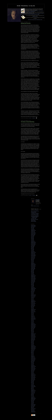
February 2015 (33, 327)
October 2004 (33, 231)
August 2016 (33, 345)
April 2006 (32, 247)
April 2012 (32, 307)
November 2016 (33, 347)
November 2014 (33, 325)
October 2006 (33, 253)
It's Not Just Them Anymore (35, 215)
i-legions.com (30, 12)
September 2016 (33, 346)
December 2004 (33, 233)
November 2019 (33, 377)
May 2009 (32, 284)
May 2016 (32, 342)
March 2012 (32, 306)
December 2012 (33, 311)
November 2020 (33, 386)
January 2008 (33, 267)
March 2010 (32, 291)
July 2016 (32, 344)
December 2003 (33, 226)
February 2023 (33, 399)
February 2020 (33, 379)
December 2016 (33, 348)
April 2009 (32, 283)
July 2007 (32, 262)
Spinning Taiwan (33, 220)
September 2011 (33, 301)
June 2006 (32, 249)
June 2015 (32, 331)
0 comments (34, 195)
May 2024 (32, 407)
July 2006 (32, 250)
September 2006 (33, 252)
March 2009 (32, 282)
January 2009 (33, 280)
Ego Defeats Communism (34, 219)
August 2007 (33, 263)
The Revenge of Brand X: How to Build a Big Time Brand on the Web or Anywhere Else (34, 11)
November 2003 (33, 225)
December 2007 (33, 266)
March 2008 (32, 269)
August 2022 (33, 397)
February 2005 (33, 234)
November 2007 (33, 265)
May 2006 (32, 248)
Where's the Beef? (33, 221)
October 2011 (33, 302)
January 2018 (33, 360)
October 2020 (33, 385)
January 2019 (33, 369)
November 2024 (33, 408)
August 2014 (33, 323)
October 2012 (33, 310)
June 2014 (32, 321)
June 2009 (32, 285)
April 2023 (32, 401)
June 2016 (32, 343)
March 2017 (32, 350)
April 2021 (32, 387)
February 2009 (33, 281)
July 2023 (32, 403)
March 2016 (32, 340)
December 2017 (33, 359)
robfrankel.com (30, 8)
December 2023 (33, 404)
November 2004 (33, 232)
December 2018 (33, 368)
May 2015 (32, 330)
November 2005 (33, 243)
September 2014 (33, 324)
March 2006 (32, 246)
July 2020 (32, 384)
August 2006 (33, 251)
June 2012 (32, 308)
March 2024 (32, 406)
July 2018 (32, 364)
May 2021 (32, 388)
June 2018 (32, 363)
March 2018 (32, 361)
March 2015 (32, 328)
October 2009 (33, 289)
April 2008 (32, 270)
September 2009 (33, 288)
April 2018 (32, 362)
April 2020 (32, 381)
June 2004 (32, 228)
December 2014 (33, 326)
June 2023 (32, 402)
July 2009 (32, 286)
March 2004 (32, 227)
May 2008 (32, 271)
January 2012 (33, 304)
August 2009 (33, 287)
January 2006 (33, 245)
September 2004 (33, 230)
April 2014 (32, 320)
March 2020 (32, 380)
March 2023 (32, 400)
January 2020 (33, 378)
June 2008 (32, 272)
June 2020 (32, 383)
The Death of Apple (33, 218)
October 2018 (33, 367)
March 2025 (32, 409)
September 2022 (33, 398)
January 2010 (33, 290)
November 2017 (33, 358)
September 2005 (33, 242)
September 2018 (33, 366)
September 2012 (33, 309)
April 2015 (32, 329)
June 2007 (32, 261)
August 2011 (33, 300)
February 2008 (33, 268)
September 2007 (33, 264)
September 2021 (33, 390)
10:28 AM (30, 195)
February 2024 (33, 405)
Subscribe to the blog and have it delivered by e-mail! (35, 19)
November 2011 (33, 303)
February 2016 (33, 339)
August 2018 (33, 365)
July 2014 (32, 322)
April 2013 (32, 312)
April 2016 (32, 341)
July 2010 (32, 293)
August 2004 (33, 229)
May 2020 (32, 382)
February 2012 (33, 305)
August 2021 (33, 389)
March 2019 (32, 370)
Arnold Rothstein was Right (34, 214)
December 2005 (33, 244)
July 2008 (32, 273)
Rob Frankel (38, 199)
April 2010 (32, 292)
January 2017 (33, 349)
